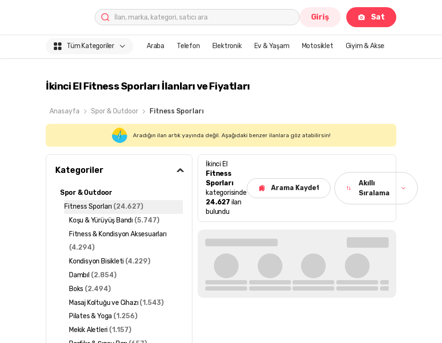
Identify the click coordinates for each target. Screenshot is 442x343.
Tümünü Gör (365, 241)
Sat (371, 16)
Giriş (320, 16)
